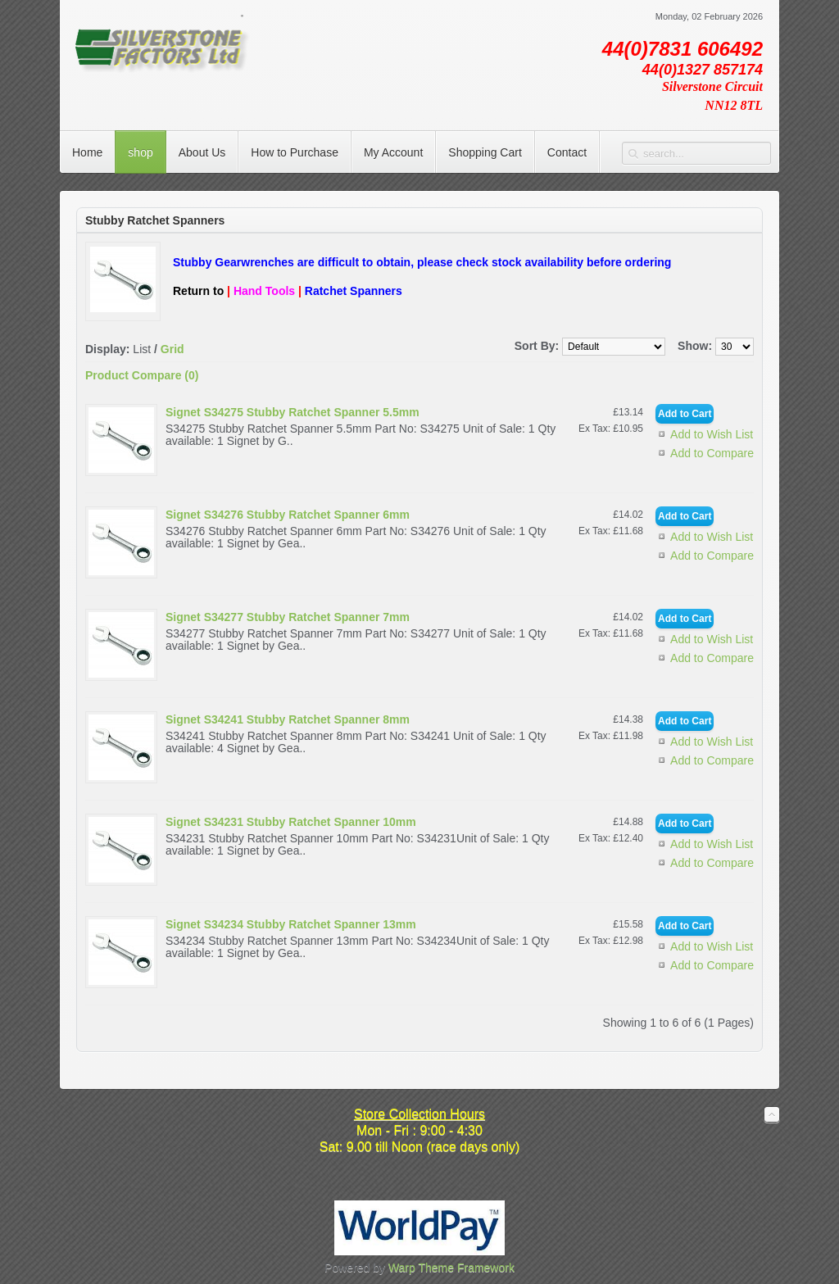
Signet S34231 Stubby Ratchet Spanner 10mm (291, 821)
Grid (172, 349)
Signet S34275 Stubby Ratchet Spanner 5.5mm (293, 412)
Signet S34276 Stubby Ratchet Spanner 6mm (288, 514)
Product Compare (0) (141, 375)
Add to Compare (712, 453)
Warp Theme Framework (451, 1267)
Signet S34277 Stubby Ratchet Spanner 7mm (288, 617)
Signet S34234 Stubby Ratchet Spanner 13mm (291, 924)
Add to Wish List (711, 434)
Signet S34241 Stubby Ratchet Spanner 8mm (288, 719)
